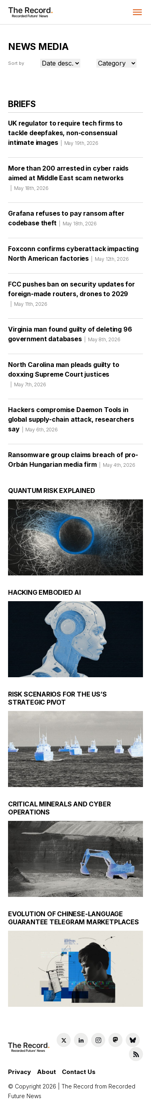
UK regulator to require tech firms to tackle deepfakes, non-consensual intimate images (65, 135)
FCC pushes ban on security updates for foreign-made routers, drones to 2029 (71, 296)
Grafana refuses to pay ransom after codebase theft (66, 221)
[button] (137, 12)
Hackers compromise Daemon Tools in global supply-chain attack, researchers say (71, 422)
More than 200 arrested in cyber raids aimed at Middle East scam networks (68, 180)
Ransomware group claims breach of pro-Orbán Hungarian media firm (73, 462)
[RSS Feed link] (136, 1054)
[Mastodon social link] (115, 1040)
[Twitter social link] (64, 1040)
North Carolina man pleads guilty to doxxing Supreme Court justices (63, 377)
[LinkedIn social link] (81, 1040)
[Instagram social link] (98, 1040)
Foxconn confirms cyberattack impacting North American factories (73, 256)
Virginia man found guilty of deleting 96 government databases (70, 336)
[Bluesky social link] (133, 1040)
